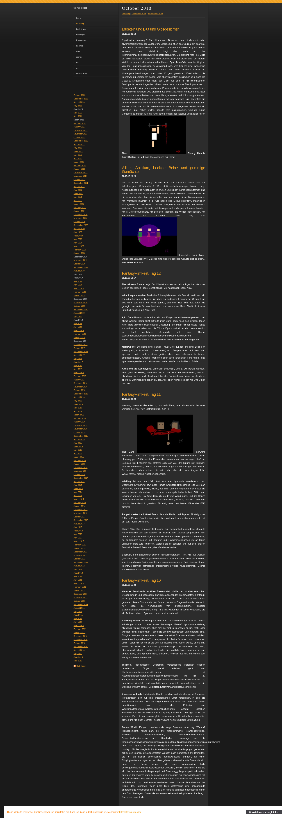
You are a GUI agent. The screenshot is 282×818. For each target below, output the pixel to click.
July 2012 (78, 569)
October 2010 (79, 643)
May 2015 (78, 450)
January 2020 (79, 253)
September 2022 (81, 141)
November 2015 (80, 429)
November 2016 (80, 387)
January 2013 (79, 548)
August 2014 (79, 481)
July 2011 (78, 611)
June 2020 (78, 236)
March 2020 (79, 246)
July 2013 (78, 527)
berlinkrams (81, 29)
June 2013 (78, 531)
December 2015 (80, 425)
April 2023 (78, 116)
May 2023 (78, 113)
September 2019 (81, 267)
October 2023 (79, 95)
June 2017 (78, 362)
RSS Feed (80, 666)
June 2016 (78, 404)
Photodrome (81, 40)
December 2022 (80, 130)
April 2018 (78, 327)
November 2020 (80, 218)
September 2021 (81, 183)
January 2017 (79, 380)
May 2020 (78, 239)
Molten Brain (81, 74)
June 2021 (78, 193)
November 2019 (80, 260)
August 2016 (79, 397)
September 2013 (81, 520)
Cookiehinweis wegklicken (264, 812)
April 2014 (78, 495)
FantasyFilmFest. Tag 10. (142, 580)
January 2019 (79, 295)
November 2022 (80, 134)
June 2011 (78, 615)
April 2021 (78, 200)
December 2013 (80, 509)
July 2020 (78, 232)
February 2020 (80, 250)
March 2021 (79, 204)
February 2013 (80, 545)
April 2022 (78, 158)
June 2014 (78, 488)
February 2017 (80, 376)
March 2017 (79, 372)
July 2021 (78, 190)
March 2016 (79, 415)
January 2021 (79, 211)
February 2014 (80, 502)
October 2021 (79, 179)
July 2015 (78, 443)
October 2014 (79, 474)
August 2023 (79, 102)
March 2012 (79, 583)
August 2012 (79, 566)
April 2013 (78, 538)
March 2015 (79, 457)
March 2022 (79, 162)
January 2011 (79, 632)
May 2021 (78, 197)
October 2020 (79, 221)
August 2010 (79, 650)
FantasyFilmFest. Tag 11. (142, 394)
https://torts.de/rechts (130, 812)
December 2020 (80, 214)
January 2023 (79, 127)
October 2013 (79, 517)
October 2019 (79, 264)
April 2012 (78, 580)
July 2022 (78, 148)
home (78, 18)
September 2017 (81, 351)
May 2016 (78, 408)
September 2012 (81, 562)
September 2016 (81, 394)
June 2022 (78, 151)
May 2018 (78, 323)
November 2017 (80, 344)
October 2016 (79, 390)
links (78, 51)
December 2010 (80, 636)
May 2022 (78, 155)
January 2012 (79, 590)
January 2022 (79, 169)
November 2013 (80, 513)
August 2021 (79, 186)
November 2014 (80, 471)
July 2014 (78, 485)
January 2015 (79, 464)
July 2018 (78, 316)
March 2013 (79, 541)
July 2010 (78, 653)
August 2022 (79, 144)
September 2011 (81, 604)
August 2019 (79, 271)
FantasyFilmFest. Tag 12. (142, 273)
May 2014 (78, 492)
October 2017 (79, 348)
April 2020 (78, 243)
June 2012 (78, 573)
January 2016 (79, 422)
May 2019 (78, 281)
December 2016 (80, 383)
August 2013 (79, 524)
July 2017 (78, 358)
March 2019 (79, 288)
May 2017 (78, 365)
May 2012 (78, 576)
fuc (77, 62)
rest (77, 68)
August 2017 (79, 355)
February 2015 (80, 460)
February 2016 (80, 418)
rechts (79, 57)
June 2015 (78, 446)
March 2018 (79, 330)
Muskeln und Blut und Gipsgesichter (150, 29)
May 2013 (78, 534)
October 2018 (79, 306)
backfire (79, 46)
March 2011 (79, 625)
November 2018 (80, 302)
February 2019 (80, 292)
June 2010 (78, 657)
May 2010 (78, 661)
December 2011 (80, 594)
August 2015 (79, 439)
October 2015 (79, 432)
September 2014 (81, 478)
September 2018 (81, 309)
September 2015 (81, 436)
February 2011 (80, 629)
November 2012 (80, 555)
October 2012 (79, 559)
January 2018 (79, 337)
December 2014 (80, 467)
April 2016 (78, 411)
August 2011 (79, 608)
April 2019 (78, 285)
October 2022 (79, 137)
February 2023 (80, 123)
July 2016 (78, 401)
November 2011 (80, 597)
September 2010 (81, 646)
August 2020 (79, 228)
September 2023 (81, 99)
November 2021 (80, 176)
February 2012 (80, 587)
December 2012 (80, 552)
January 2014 (79, 506)
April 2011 (78, 622)
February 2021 (80, 207)
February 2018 (80, 334)
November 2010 (80, 639)
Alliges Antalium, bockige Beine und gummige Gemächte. (163, 170)
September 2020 (81, 225)
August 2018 (79, 313)
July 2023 (78, 106)
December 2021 (80, 172)
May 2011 (78, 618)
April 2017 (78, 369)
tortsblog (80, 23)
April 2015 (78, 453)
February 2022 (80, 165)
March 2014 (79, 499)
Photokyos (80, 35)
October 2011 (79, 601)
